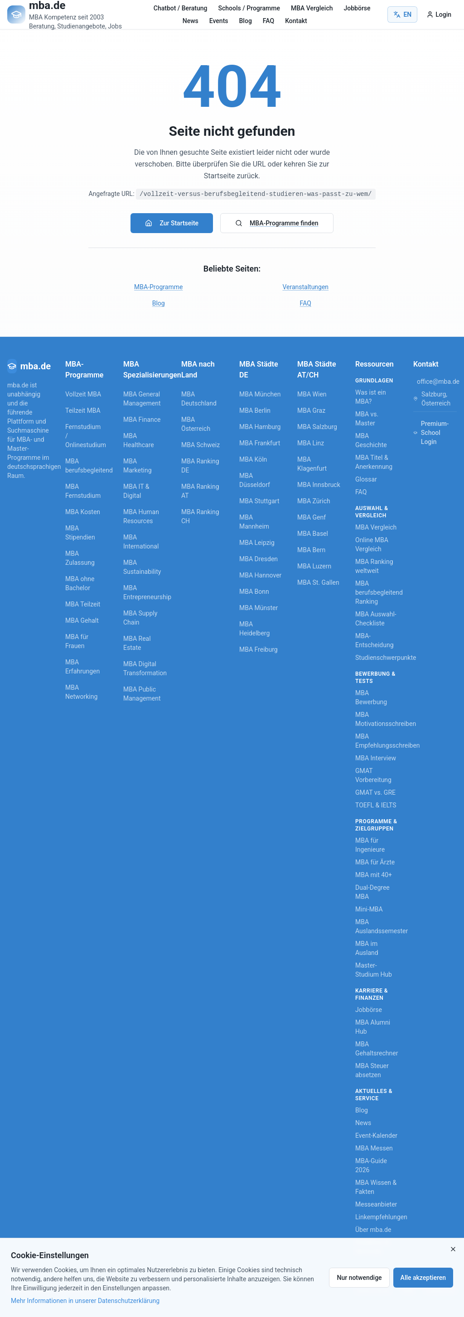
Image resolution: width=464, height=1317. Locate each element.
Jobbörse (356, 8)
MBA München (259, 394)
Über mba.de (373, 1229)
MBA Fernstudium (83, 491)
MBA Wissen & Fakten (375, 1187)
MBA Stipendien (80, 533)
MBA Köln (253, 459)
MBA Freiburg (258, 649)
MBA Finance (142, 419)
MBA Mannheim (254, 522)
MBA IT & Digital (136, 491)
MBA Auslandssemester (377, 926)
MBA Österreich (195, 424)
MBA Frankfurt (259, 443)
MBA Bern (311, 550)
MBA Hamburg (260, 426)
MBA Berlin (255, 410)
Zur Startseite (171, 223)
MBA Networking (81, 692)
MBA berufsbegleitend (83, 466)
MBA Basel (312, 533)
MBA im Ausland (366, 948)
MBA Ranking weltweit (374, 566)
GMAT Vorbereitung (373, 775)
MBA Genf (311, 517)
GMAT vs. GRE (375, 792)
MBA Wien (312, 394)
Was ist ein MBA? (370, 397)
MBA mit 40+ (373, 874)
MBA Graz (311, 410)
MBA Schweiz (200, 445)
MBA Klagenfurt (312, 464)
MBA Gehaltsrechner (376, 1048)
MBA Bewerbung (371, 697)
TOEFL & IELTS (375, 805)
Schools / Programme (249, 8)
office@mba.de (438, 381)
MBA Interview (375, 758)
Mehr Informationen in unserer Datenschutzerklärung (85, 1300)
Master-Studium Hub (373, 970)
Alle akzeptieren (423, 1277)
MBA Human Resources (141, 516)
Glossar (366, 479)
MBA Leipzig (257, 542)
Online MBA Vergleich (371, 544)
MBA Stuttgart (259, 501)
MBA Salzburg (317, 426)
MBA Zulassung (80, 558)
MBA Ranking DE (200, 466)
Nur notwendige (359, 1277)
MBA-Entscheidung (374, 640)
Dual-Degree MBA (372, 892)
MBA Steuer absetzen (372, 1070)
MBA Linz (310, 443)
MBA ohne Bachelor (79, 583)
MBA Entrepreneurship (145, 592)
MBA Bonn (254, 591)
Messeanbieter (376, 1204)
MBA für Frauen (76, 641)
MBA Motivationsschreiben (377, 719)
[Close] (453, 1249)
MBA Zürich (313, 501)
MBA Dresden (258, 559)
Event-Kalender (376, 1135)
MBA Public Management (141, 694)
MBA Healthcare (138, 440)
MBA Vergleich (312, 8)
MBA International (141, 542)
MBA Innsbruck (318, 484)
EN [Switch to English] (402, 14)
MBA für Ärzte (375, 862)
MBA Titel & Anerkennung (373, 462)
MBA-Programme (158, 287)
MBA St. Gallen (318, 582)
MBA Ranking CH (200, 516)
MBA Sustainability (142, 567)
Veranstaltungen (305, 287)
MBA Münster (258, 607)
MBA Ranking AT (200, 491)
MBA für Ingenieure (370, 845)
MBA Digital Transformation (145, 668)
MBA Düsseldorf (254, 480)
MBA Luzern (314, 566)
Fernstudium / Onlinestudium (83, 436)
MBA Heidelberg (254, 628)
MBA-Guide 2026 (371, 1165)
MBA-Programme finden (276, 223)
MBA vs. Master (366, 418)
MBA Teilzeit (82, 604)
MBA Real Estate (137, 643)
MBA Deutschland (199, 399)
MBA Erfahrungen (82, 666)
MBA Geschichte (371, 440)
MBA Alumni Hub (372, 1027)
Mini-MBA (369, 909)
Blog (245, 20)
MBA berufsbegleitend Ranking (377, 592)
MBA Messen (374, 1148)
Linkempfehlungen (377, 1217)
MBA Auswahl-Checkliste (375, 619)
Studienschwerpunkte (377, 657)
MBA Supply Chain (140, 618)
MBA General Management (141, 399)
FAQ (268, 20)
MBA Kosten (82, 511)
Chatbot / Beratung (181, 8)
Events (218, 20)
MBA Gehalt (82, 620)
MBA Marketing (137, 466)
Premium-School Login (431, 432)
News (190, 20)
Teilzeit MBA (83, 410)
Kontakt (296, 20)
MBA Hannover (260, 575)
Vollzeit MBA (83, 394)
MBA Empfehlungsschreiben (377, 741)
